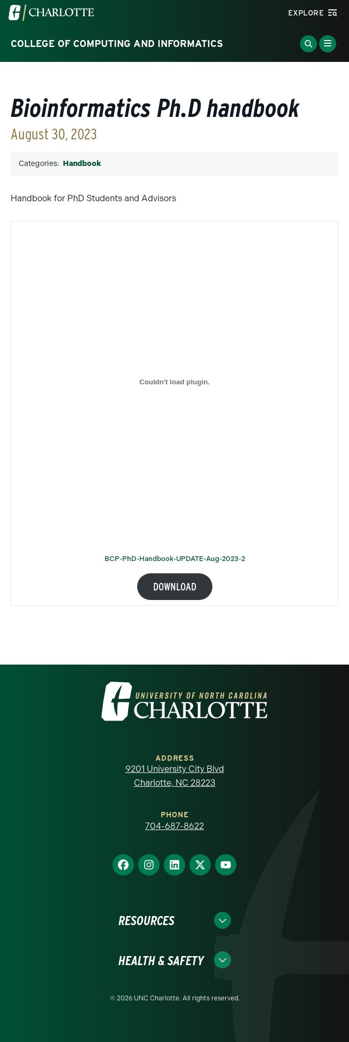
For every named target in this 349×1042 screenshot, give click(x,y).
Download (174, 586)
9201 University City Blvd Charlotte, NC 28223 (174, 776)
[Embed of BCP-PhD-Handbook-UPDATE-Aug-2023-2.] (174, 382)
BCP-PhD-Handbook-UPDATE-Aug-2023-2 (175, 559)
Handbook (82, 163)
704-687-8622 (174, 826)
